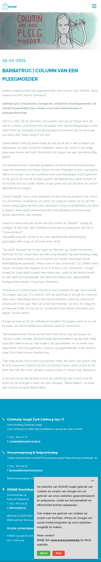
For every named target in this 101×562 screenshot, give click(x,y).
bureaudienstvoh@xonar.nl (26, 470)
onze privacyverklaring (65, 540)
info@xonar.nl (17, 507)
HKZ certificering (15, 540)
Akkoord (43, 553)
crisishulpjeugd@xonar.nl (24, 441)
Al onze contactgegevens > (24, 528)
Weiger (59, 553)
